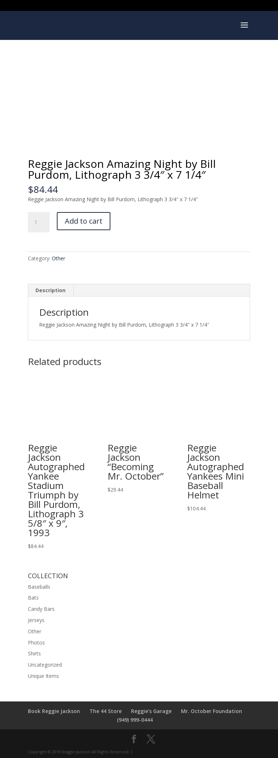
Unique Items (43, 675)
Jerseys (36, 620)
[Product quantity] (39, 222)
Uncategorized (45, 664)
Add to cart (83, 221)
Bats (33, 597)
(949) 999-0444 (135, 719)
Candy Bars (41, 608)
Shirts (34, 653)
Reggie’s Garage (151, 711)
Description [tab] (50, 290)
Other (58, 258)
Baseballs (39, 586)
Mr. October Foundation (211, 711)
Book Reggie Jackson (54, 711)
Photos (36, 642)
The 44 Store (105, 711)
